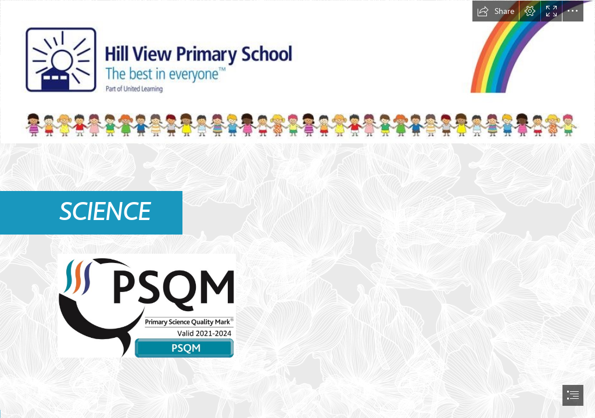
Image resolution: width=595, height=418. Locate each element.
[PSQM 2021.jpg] (146, 305)
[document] (297, 209)
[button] (495, 11)
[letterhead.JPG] (297, 72)
